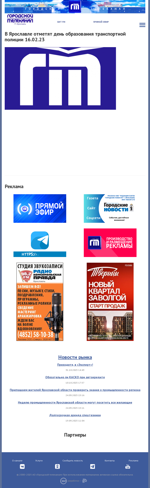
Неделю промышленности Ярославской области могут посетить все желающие (75, 402)
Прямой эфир (101, 22)
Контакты (110, 460)
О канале (17, 460)
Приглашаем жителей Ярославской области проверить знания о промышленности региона (75, 390)
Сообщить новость (72, 460)
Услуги (39, 460)
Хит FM (61, 22)
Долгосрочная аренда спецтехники (75, 415)
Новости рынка (75, 357)
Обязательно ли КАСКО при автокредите (75, 377)
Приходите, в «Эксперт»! (75, 365)
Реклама (133, 460)
